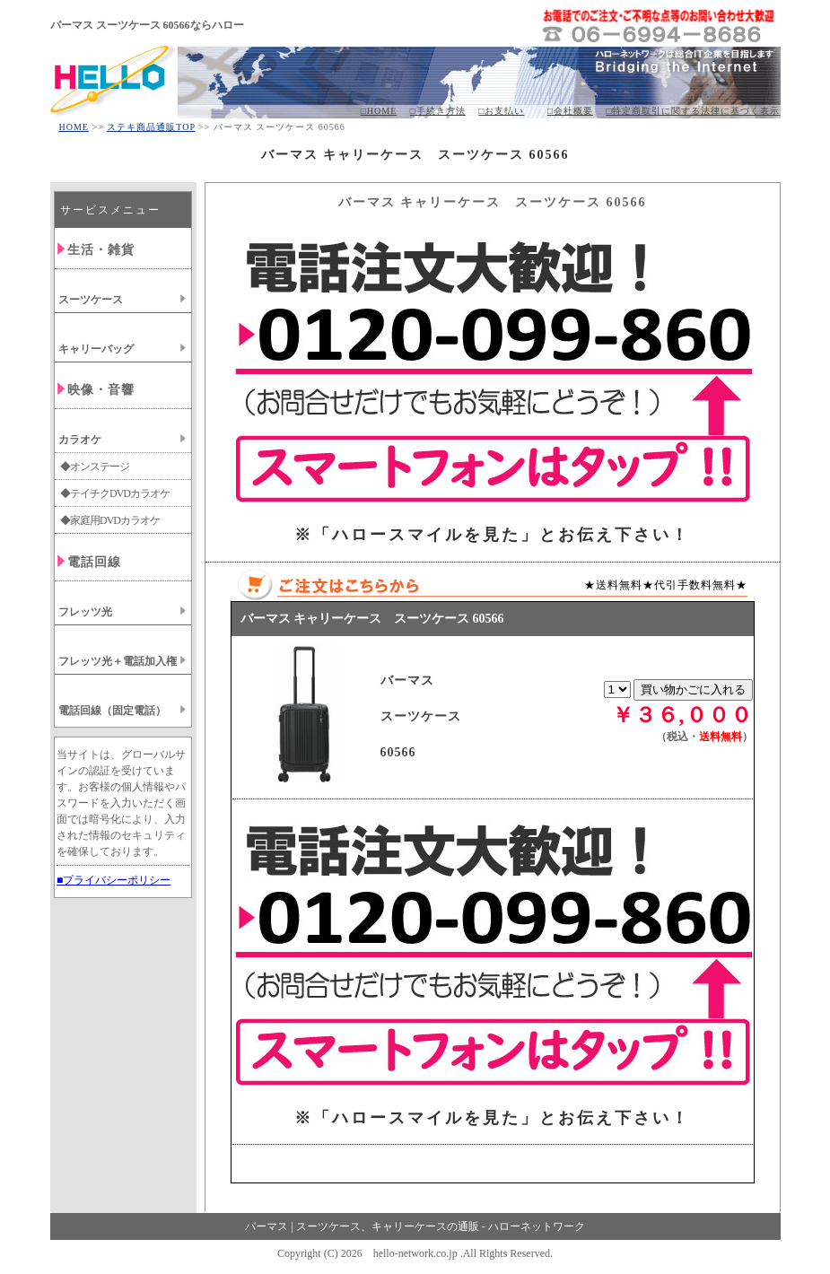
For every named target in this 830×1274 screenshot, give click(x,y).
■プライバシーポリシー (113, 880)
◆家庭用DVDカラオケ (110, 520)
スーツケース (90, 299)
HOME (74, 127)
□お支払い (501, 111)
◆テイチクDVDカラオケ (115, 493)
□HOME (379, 111)
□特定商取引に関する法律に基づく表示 (693, 111)
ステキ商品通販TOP (151, 127)
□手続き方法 (438, 111)
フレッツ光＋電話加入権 (117, 661)
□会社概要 (570, 111)
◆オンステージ (94, 466)
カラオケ (79, 439)
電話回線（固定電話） (112, 710)
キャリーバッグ (96, 349)
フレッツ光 (85, 612)
